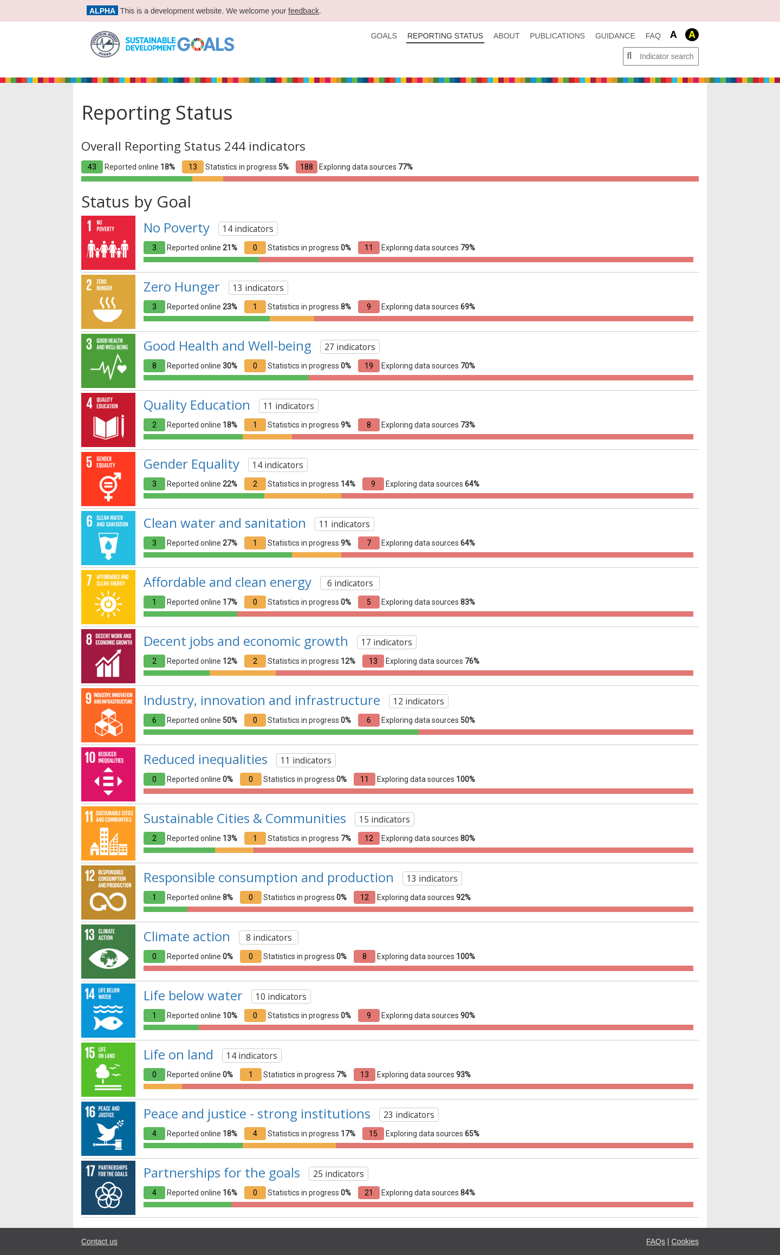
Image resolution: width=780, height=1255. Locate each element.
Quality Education (197, 404)
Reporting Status (445, 35)
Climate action (187, 936)
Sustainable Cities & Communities (245, 818)
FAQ (653, 35)
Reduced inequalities (206, 759)
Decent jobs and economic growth (246, 641)
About (506, 35)
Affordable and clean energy (227, 582)
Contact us (99, 1241)
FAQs (655, 1241)
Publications (557, 35)
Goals (384, 35)
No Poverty (177, 227)
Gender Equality (191, 464)
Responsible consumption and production (269, 877)
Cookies (685, 1241)
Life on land (178, 1054)
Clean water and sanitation (225, 523)
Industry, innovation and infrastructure (262, 700)
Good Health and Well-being (227, 345)
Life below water (193, 995)
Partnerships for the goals (222, 1172)
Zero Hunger (182, 286)
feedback (303, 11)
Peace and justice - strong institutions (257, 1113)
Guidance (615, 35)
